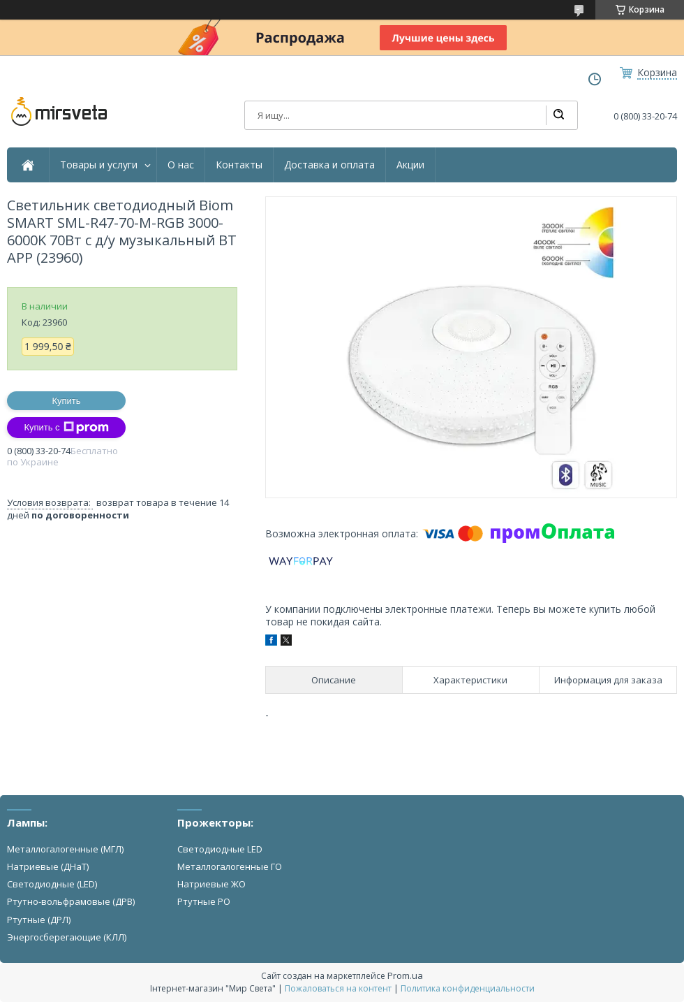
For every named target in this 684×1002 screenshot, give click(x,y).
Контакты (239, 165)
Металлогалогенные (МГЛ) (65, 849)
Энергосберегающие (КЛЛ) (66, 937)
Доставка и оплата (329, 165)
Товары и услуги (98, 165)
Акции (410, 165)
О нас (181, 165)
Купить (66, 400)
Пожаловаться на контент (338, 988)
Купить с (66, 427)
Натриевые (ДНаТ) (48, 866)
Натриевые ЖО (211, 884)
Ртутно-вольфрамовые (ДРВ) (71, 901)
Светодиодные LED (219, 849)
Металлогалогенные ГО (229, 866)
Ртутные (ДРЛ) (38, 919)
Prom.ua (405, 975)
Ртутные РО (203, 901)
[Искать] (558, 115)
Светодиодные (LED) (52, 884)
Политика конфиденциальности (468, 988)
